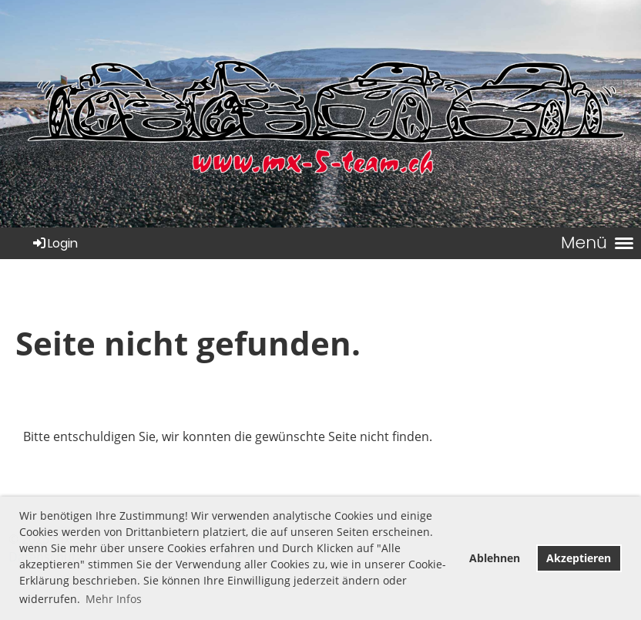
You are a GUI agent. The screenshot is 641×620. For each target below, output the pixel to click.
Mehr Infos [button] (114, 598)
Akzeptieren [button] (578, 558)
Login (54, 243)
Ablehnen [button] (494, 558)
